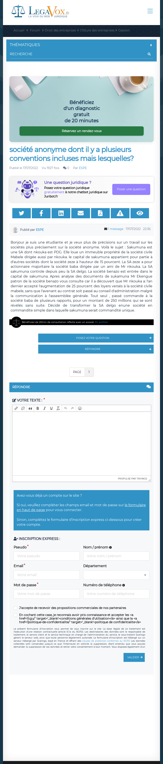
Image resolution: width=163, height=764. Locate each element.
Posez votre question (115, 338)
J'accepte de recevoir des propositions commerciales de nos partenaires (72, 608)
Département (95, 566)
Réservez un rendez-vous (81, 131)
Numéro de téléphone (104, 585)
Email (18, 566)
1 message (115, 229)
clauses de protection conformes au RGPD (106, 641)
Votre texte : (27, 400)
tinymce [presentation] (142, 478)
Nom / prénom (97, 547)
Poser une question (131, 189)
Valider (136, 657)
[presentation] (16, 408)
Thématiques (81, 44)
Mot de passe (25, 585)
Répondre (119, 349)
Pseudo (20, 547)
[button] (16, 408)
